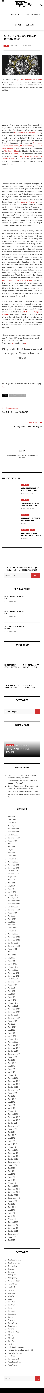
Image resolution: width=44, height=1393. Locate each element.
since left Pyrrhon (28, 202)
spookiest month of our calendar (29, 80)
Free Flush (11, 1287)
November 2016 (14, 1156)
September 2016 (14, 1162)
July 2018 (11, 1096)
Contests (11, 1269)
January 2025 (13, 862)
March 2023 (12, 928)
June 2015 (12, 1207)
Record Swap (13, 1323)
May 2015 (11, 1210)
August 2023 (12, 913)
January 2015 (13, 1222)
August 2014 (12, 1237)
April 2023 (11, 925)
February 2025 (13, 859)
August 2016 (12, 1165)
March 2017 (12, 1144)
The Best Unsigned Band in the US (20, 1350)
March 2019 (12, 1072)
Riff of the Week (14, 1332)
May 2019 (11, 1066)
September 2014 (14, 1234)
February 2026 (13, 823)
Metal (6, 45)
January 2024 (13, 898)
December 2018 (14, 1081)
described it (15, 154)
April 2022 (11, 961)
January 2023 (13, 934)
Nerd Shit (11, 1302)
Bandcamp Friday (14, 1263)
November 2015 (14, 1192)
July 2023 (11, 916)
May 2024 (11, 886)
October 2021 (13, 979)
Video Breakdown (14, 1362)
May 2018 (11, 1102)
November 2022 (14, 940)
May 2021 (11, 994)
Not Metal (11, 1311)
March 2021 (12, 1000)
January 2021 (13, 1006)
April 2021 (11, 997)
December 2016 (14, 1153)
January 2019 (13, 1078)
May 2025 (11, 850)
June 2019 (12, 1063)
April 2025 (11, 853)
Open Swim (25, 515)
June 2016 (12, 1171)
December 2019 (14, 1045)
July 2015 (11, 1204)
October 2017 (13, 1123)
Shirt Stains (12, 1341)
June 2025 (12, 847)
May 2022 (11, 958)
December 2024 (14, 865)
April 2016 (11, 1177)
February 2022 (13, 967)
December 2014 (14, 1225)
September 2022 (14, 946)
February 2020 (13, 1039)
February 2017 (13, 1147)
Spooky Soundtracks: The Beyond (28, 426)
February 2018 (13, 1111)
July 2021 (11, 988)
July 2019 (11, 1060)
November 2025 (14, 832)
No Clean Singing (12, 146)
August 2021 (12, 985)
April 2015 (11, 1213)
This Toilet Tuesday (15, 1353)
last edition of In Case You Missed (27, 133)
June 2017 (12, 1135)
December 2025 (14, 829)
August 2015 (12, 1201)
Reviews (11, 1329)
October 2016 (13, 1159)
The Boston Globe (11, 151)
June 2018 (12, 1099)
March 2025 (12, 856)
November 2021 (14, 976)
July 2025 (11, 844)
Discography (12, 1278)
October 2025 (13, 835)
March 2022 (12, 964)
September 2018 (14, 1090)
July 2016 (11, 1168)
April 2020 (11, 1033)
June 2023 (12, 919)
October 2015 (13, 1195)
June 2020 (12, 1027)
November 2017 (14, 1120)
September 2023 (14, 910)
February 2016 (13, 1183)
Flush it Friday (13, 1284)
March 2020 (12, 1036)
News (32, 530)
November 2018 (14, 1084)
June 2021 (12, 991)
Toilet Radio (12, 1356)
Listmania (25, 485)
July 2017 (11, 1132)
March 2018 (12, 1108)
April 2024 (11, 889)
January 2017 (13, 1150)
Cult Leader (27, 312)
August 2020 (12, 1021)
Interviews (10, 745)
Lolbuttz (11, 1296)
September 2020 (14, 1018)
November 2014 (14, 1228)
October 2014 (13, 1231)
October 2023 (13, 907)
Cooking (11, 1272)
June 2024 (12, 883)
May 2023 (11, 922)
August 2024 (12, 877)
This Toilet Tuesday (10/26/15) (15, 412)
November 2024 (14, 868)
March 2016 (12, 1180)
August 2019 (12, 1057)
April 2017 (11, 1141)
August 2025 (12, 841)
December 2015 (14, 1189)
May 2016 (11, 1174)
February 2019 (13, 1075)
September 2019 (14, 1054)
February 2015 (13, 1219)
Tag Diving (11, 1344)
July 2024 (11, 880)
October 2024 (13, 871)
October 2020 (13, 1015)
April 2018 (11, 1105)
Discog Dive (12, 1275)
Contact (30, 25)
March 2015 (12, 1216)
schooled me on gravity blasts (20, 335)
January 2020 (13, 1042)
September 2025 (14, 838)
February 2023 (13, 931)
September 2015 (14, 1198)
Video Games (13, 1365)
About (18, 25)
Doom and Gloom (14, 1281)
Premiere (11, 1320)
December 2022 (14, 937)
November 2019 (14, 1048)
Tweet (4, 387)
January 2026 (13, 826)
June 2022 (12, 955)
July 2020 (11, 1024)
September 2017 (14, 1126)
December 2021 (14, 973)
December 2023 (14, 901)
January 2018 (13, 1114)
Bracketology (12, 1266)
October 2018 (13, 1087)
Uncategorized (13, 1359)
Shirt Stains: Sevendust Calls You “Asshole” (31, 687)
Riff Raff (11, 1335)
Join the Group (32, 14)
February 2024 (13, 895)
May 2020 (11, 1030)
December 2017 (14, 1117)
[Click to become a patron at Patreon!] (22, 371)
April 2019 (11, 1069)
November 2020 (14, 1012)
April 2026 (11, 817)
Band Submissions (14, 1260)
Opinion (10, 1317)
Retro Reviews (13, 1326)
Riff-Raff (11, 1338)
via (13, 343)
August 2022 (12, 949)
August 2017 (12, 1129)
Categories (15, 14)
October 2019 (13, 1051)
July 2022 (11, 952)
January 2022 (13, 970)
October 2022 (13, 943)
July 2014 (11, 1240)
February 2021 (13, 1003)
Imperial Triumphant (17, 395)
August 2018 (12, 1093)
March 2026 (12, 820)
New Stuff (25, 530)
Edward (15, 45)
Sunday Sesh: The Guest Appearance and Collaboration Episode (30, 520)
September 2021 (14, 982)
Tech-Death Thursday (16, 1347)
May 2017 (11, 1138)
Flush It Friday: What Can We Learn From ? (31, 667)
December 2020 (14, 1009)
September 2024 (14, 874)
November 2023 (14, 904)
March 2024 (12, 892)
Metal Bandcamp (26, 146)
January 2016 (13, 1186)
